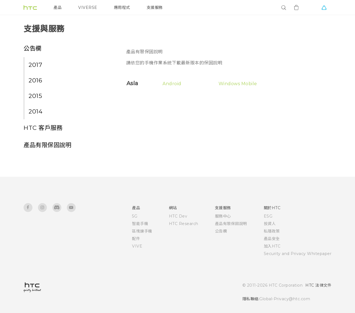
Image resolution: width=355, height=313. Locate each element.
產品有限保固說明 (47, 144)
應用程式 (122, 7)
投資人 (270, 223)
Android (172, 83)
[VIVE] (324, 7)
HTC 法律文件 (318, 285)
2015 (35, 95)
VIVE (137, 246)
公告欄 (33, 48)
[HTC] (30, 7)
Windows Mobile (238, 83)
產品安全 (272, 238)
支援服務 (155, 7)
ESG (268, 216)
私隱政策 (272, 231)
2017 (35, 64)
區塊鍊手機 (142, 231)
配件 (136, 238)
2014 (35, 111)
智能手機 (140, 223)
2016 (35, 80)
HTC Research (183, 223)
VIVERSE (87, 7)
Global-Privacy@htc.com (284, 298)
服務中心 (223, 216)
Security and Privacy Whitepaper (298, 253)
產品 (58, 7)
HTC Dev (178, 216)
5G (134, 216)
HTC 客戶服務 (43, 127)
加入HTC (272, 246)
